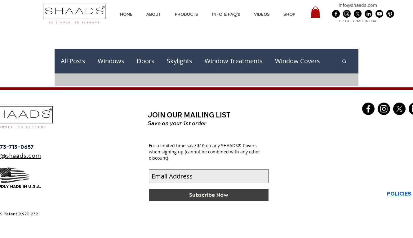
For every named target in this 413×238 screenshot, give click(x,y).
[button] (289, 14)
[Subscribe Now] (209, 195)
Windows (111, 61)
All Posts (73, 61)
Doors (145, 61)
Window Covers (297, 61)
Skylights (179, 61)
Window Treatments (234, 61)
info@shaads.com (358, 5)
